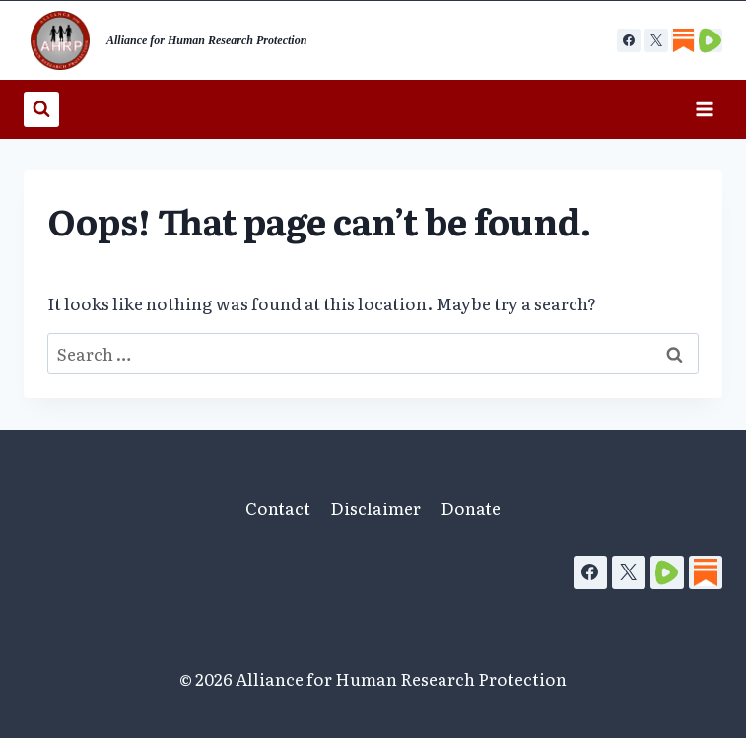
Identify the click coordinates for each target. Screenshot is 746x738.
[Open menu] (704, 109)
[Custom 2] (710, 40)
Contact (277, 508)
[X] (656, 40)
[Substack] (705, 572)
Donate (471, 508)
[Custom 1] (683, 40)
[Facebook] (629, 40)
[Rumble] (667, 572)
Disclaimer (375, 508)
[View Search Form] (41, 109)
